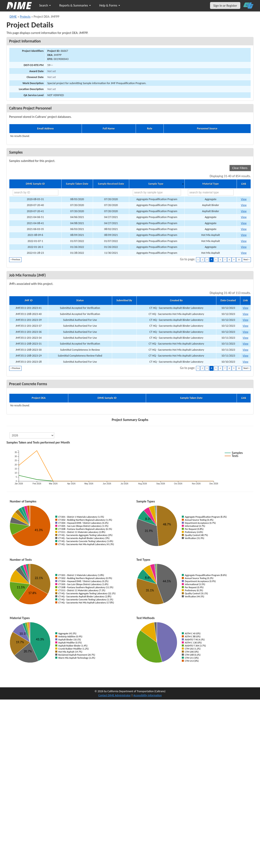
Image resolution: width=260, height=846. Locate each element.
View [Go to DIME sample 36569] (244, 229)
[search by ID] (35, 192)
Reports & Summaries (75, 5)
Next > (246, 259)
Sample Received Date (111, 183)
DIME (13, 16)
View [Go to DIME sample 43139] (244, 247)
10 (239, 259)
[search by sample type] (157, 192)
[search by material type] (210, 192)
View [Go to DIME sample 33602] (244, 199)
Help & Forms (109, 5)
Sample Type (155, 183)
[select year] (32, 435)
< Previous (15, 259)
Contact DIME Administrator (114, 695)
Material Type (211, 183)
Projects (25, 16)
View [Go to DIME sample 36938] (244, 235)
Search (45, 5)
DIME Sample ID (35, 183)
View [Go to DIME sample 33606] (244, 211)
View (245, 308)
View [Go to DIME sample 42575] (244, 241)
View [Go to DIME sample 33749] (244, 217)
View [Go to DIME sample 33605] (244, 205)
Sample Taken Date (77, 183)
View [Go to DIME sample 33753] (244, 223)
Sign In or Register (225, 6)
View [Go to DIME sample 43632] (244, 253)
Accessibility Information (147, 695)
